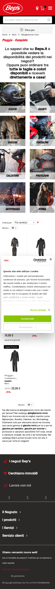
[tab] (27, 512)
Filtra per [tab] (30, 30)
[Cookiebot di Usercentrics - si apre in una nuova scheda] (34, 261)
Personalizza (27, 327)
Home (4, 34)
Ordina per (7, 222)
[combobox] (27, 19)
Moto (14, 35)
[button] (37, 8)
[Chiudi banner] (51, 260)
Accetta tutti (27, 318)
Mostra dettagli (38, 310)
